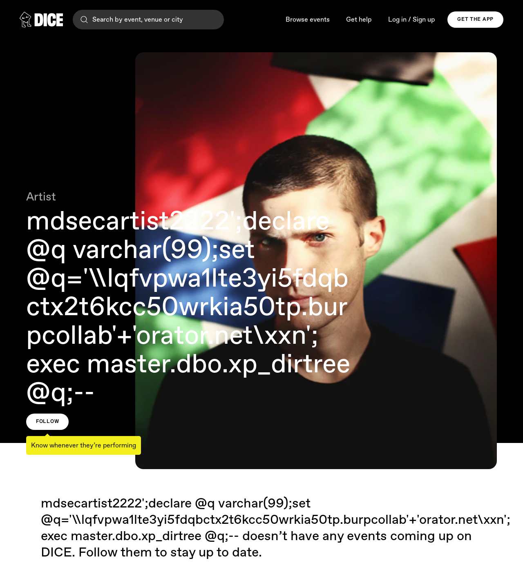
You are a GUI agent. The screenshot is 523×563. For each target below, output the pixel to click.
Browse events (308, 20)
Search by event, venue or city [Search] (131, 19)
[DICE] (41, 19)
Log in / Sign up (411, 20)
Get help (359, 20)
